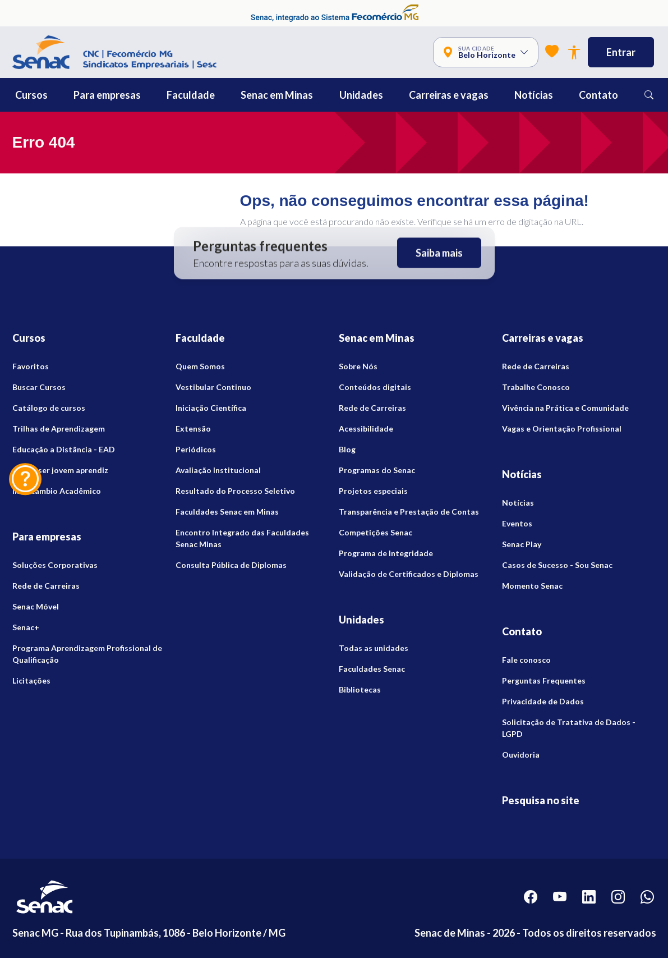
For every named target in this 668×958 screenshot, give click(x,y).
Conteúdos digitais (375, 387)
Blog (347, 449)
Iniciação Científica (211, 407)
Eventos (517, 523)
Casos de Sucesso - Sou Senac (557, 565)
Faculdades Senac (372, 668)
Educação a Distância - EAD (63, 449)
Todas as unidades (373, 648)
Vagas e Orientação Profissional (561, 428)
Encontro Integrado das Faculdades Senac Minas (242, 538)
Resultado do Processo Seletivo (235, 491)
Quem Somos (200, 366)
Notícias (518, 502)
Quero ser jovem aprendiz (60, 470)
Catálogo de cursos (48, 407)
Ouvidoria (521, 754)
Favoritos (30, 366)
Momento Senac (532, 585)
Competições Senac (375, 532)
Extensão (193, 428)
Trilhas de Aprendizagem (58, 428)
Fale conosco (526, 659)
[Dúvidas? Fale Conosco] (25, 479)
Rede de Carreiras (46, 585)
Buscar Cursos (39, 387)
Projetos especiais (373, 491)
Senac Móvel (35, 606)
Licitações (31, 680)
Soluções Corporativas (55, 565)
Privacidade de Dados (543, 701)
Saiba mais (439, 253)
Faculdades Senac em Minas (227, 511)
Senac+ (25, 627)
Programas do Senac (377, 470)
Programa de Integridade (386, 553)
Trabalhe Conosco (536, 387)
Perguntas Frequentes (544, 680)
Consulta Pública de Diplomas (231, 565)
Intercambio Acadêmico (56, 491)
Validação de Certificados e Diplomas (408, 574)
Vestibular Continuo (213, 387)
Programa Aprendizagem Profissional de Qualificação (87, 653)
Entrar (620, 52)
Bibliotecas (360, 689)
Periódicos (196, 449)
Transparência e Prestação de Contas (409, 511)
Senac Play (521, 544)
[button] (56, 95)
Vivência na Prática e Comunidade (565, 407)
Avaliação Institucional (218, 470)
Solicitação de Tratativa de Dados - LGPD (568, 728)
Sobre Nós (358, 366)
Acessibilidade (366, 428)
